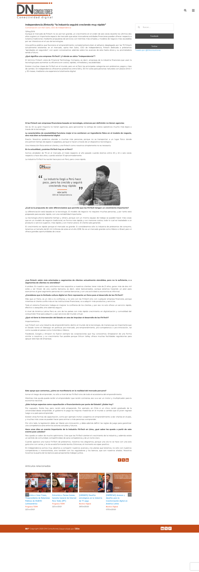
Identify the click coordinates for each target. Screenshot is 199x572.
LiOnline (77, 528)
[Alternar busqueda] (185, 10)
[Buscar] (139, 27)
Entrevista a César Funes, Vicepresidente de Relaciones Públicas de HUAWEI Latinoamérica (37, 501)
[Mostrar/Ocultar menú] (194, 10)
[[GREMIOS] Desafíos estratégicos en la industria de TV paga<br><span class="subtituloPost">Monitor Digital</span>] (92, 474)
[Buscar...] (154, 27)
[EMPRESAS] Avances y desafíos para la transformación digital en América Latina (116, 501)
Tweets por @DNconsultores (148, 50)
